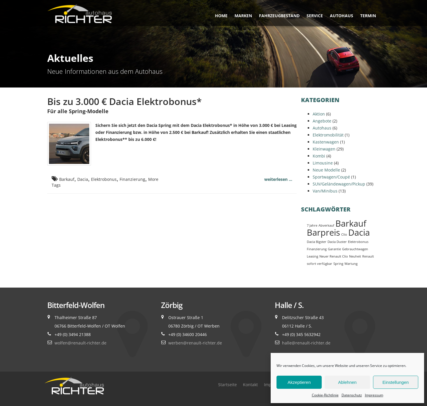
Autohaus (341, 15)
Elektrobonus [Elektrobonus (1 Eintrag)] (358, 242)
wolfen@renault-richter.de (80, 343)
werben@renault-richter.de (195, 343)
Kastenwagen (326, 142)
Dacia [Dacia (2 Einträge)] (359, 232)
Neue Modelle (326, 170)
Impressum (374, 395)
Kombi (319, 156)
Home (221, 15)
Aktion (319, 114)
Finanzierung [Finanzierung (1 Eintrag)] (317, 249)
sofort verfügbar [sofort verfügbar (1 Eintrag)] (319, 264)
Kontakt (250, 384)
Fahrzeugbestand (279, 15)
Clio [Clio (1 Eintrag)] (344, 234)
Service (315, 15)
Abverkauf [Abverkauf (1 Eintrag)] (326, 225)
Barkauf (66, 179)
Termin (368, 15)
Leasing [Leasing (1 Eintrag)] (312, 256)
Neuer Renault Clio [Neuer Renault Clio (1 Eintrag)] (333, 256)
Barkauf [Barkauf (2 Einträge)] (350, 223)
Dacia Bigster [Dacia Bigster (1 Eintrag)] (316, 242)
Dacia (82, 179)
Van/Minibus (325, 191)
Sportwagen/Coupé (331, 177)
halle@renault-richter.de (306, 343)
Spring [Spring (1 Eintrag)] (338, 264)
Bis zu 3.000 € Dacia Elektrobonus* (124, 101)
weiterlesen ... (278, 179)
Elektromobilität (328, 135)
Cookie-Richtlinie (325, 395)
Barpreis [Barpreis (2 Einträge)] (323, 232)
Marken (243, 15)
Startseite (227, 384)
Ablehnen (347, 382)
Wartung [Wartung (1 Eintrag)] (351, 264)
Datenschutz (352, 395)
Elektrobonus (104, 179)
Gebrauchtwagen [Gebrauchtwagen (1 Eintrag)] (355, 249)
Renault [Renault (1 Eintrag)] (368, 256)
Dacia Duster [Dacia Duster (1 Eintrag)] (337, 242)
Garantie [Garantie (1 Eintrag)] (334, 249)
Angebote (322, 121)
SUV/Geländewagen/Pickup (339, 184)
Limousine (323, 163)
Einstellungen (395, 382)
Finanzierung (132, 179)
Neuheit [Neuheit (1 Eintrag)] (355, 256)
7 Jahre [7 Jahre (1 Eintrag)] (312, 225)
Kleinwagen (324, 149)
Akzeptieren (299, 382)
